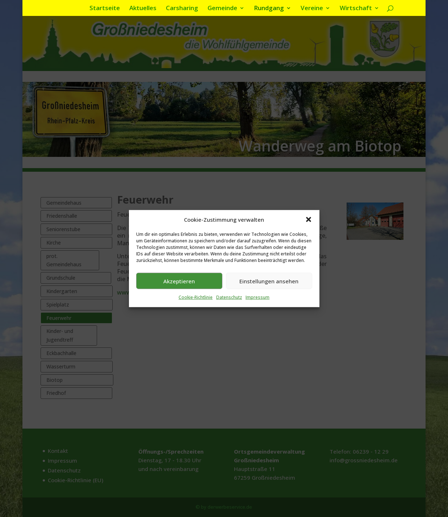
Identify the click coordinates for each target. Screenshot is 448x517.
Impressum (257, 300)
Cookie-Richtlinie (196, 300)
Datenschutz (229, 300)
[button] (308, 222)
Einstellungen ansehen (268, 284)
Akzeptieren (179, 284)
